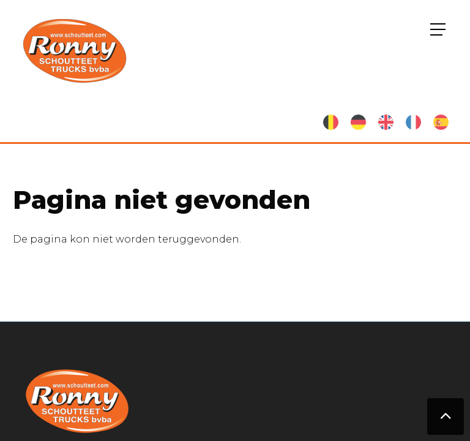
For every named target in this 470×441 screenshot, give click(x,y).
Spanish (441, 122)
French (413, 122)
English (386, 122)
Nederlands (330, 122)
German (358, 122)
